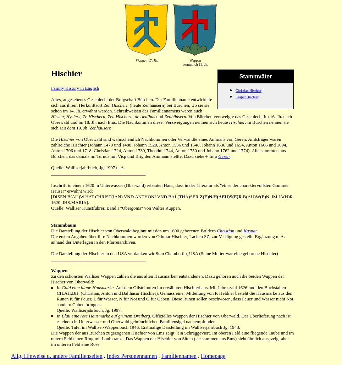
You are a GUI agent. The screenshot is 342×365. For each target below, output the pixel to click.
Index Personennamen (132, 356)
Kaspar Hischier (247, 97)
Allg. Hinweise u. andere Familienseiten (57, 356)
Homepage (213, 356)
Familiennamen (179, 356)
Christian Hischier (248, 91)
